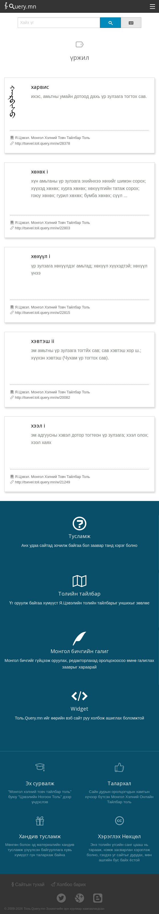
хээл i (38, 425)
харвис (40, 86)
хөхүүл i (40, 256)
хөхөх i (39, 171)
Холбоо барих (68, 884)
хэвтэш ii (42, 341)
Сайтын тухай (27, 884)
